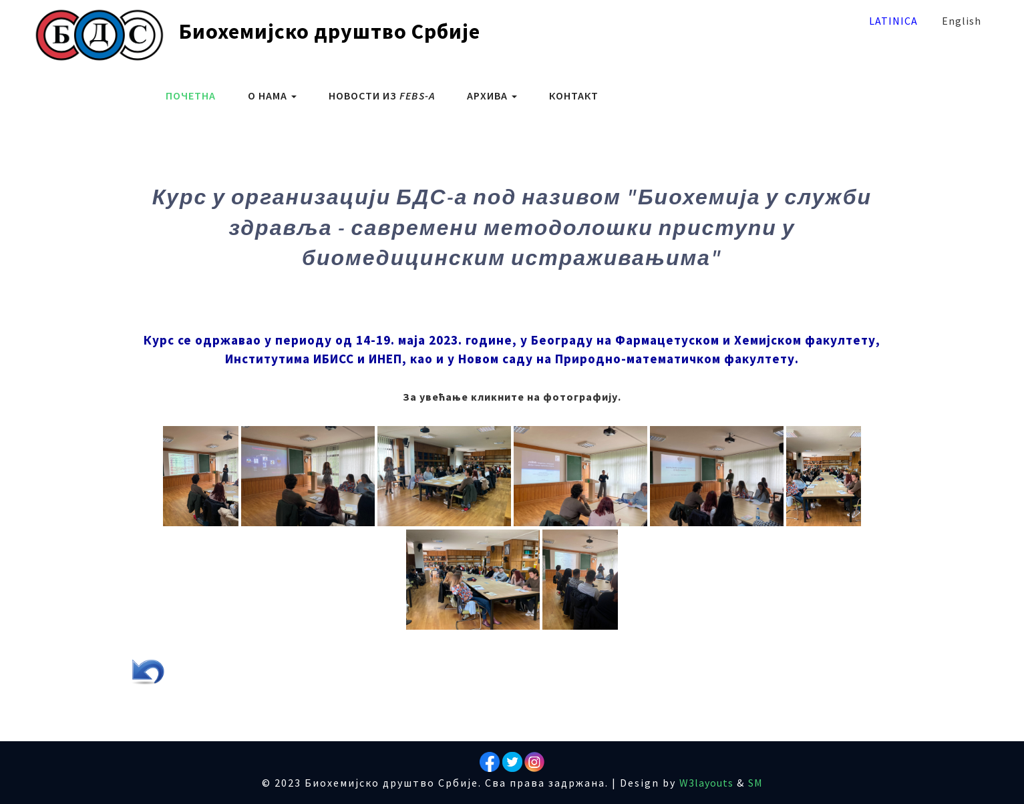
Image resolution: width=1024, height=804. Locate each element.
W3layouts (706, 782)
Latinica (893, 20)
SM (755, 782)
